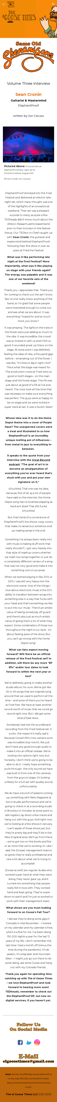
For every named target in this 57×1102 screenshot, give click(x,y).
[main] (28, 99)
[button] (3, 4)
